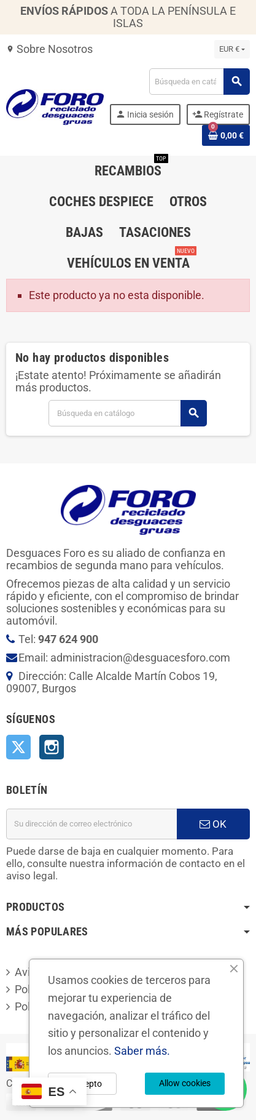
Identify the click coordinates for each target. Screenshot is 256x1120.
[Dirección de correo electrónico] (91, 824)
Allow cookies (185, 1083)
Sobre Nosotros (49, 48)
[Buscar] (199, 81)
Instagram (51, 747)
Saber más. (142, 1050)
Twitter (18, 747)
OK (213, 824)
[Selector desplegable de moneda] (232, 49)
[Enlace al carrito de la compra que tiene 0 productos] (226, 135)
